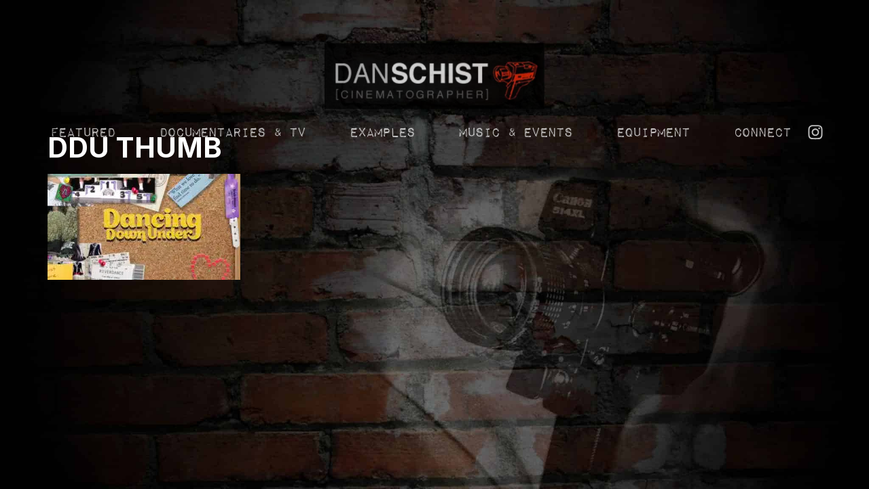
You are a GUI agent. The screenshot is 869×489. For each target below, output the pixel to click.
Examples (381, 193)
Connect (761, 193)
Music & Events (515, 193)
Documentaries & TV (232, 193)
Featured (82, 193)
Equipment (652, 193)
